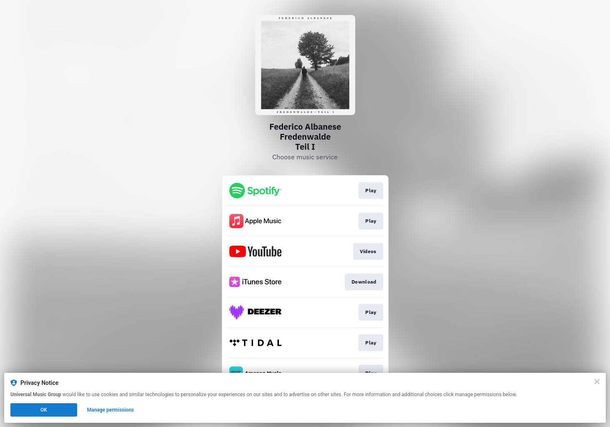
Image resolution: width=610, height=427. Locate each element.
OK (43, 410)
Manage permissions (110, 410)
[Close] (597, 381)
